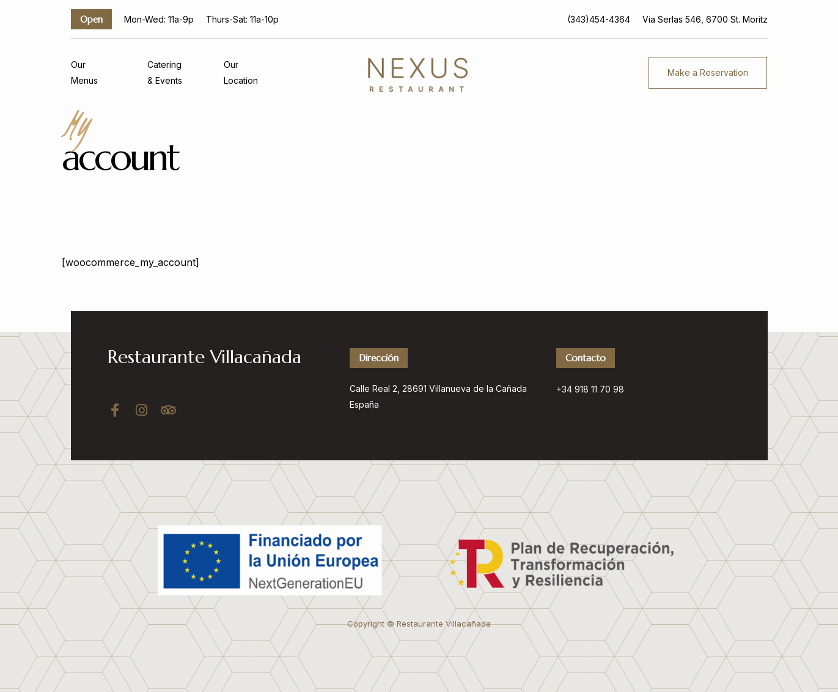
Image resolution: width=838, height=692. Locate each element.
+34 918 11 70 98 (590, 389)
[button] (708, 73)
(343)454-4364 (598, 19)
